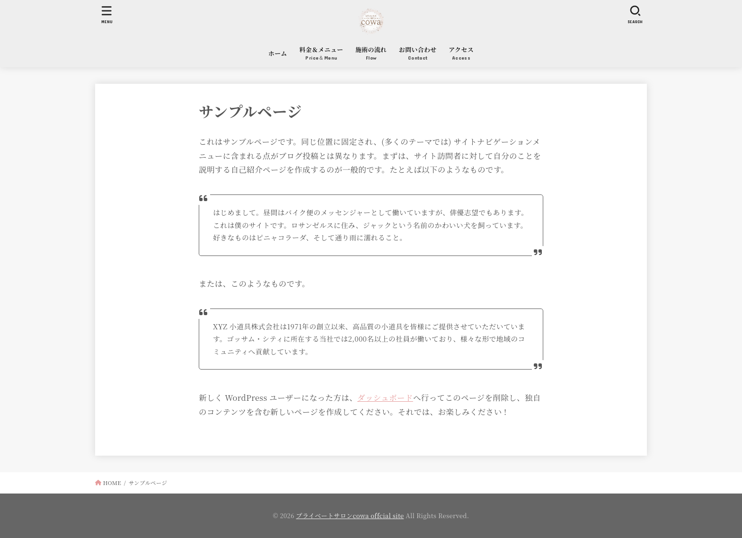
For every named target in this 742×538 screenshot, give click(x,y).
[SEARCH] (635, 14)
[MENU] (107, 14)
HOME (112, 482)
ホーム (277, 53)
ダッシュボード (385, 397)
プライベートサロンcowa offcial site (350, 515)
